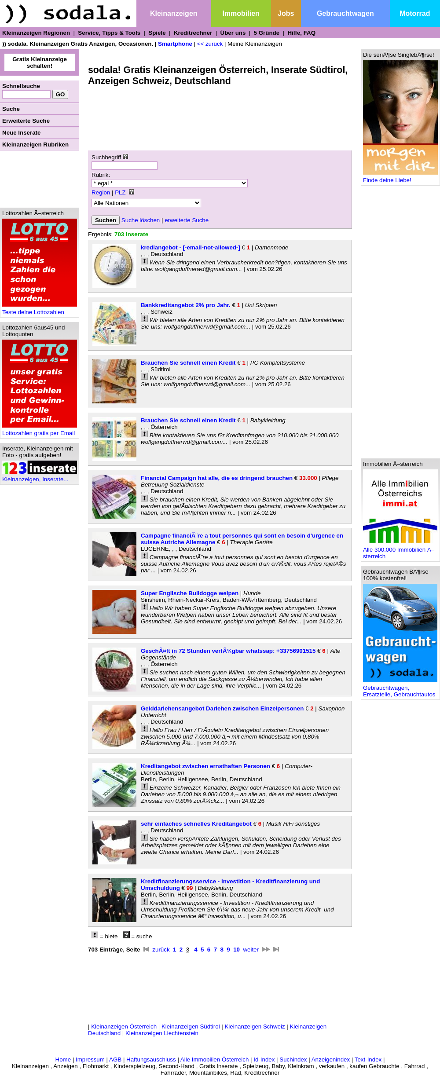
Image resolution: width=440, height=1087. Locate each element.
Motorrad (415, 13)
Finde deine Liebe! (400, 177)
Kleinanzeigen (174, 13)
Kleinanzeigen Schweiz (254, 1026)
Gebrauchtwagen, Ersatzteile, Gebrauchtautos (400, 688)
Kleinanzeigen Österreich (124, 1026)
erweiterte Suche (187, 220)
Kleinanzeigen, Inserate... (39, 477)
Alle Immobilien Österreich (214, 1059)
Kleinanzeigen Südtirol (190, 1026)
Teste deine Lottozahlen (39, 309)
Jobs (286, 13)
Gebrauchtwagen (345, 13)
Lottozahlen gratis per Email (39, 430)
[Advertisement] (39, 179)
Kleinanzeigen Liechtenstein (161, 1033)
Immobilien (240, 13)
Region (101, 192)
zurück (160, 949)
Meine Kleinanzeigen (254, 43)
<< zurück (210, 43)
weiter (251, 949)
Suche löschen (140, 220)
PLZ (120, 192)
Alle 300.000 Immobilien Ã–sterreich (400, 550)
